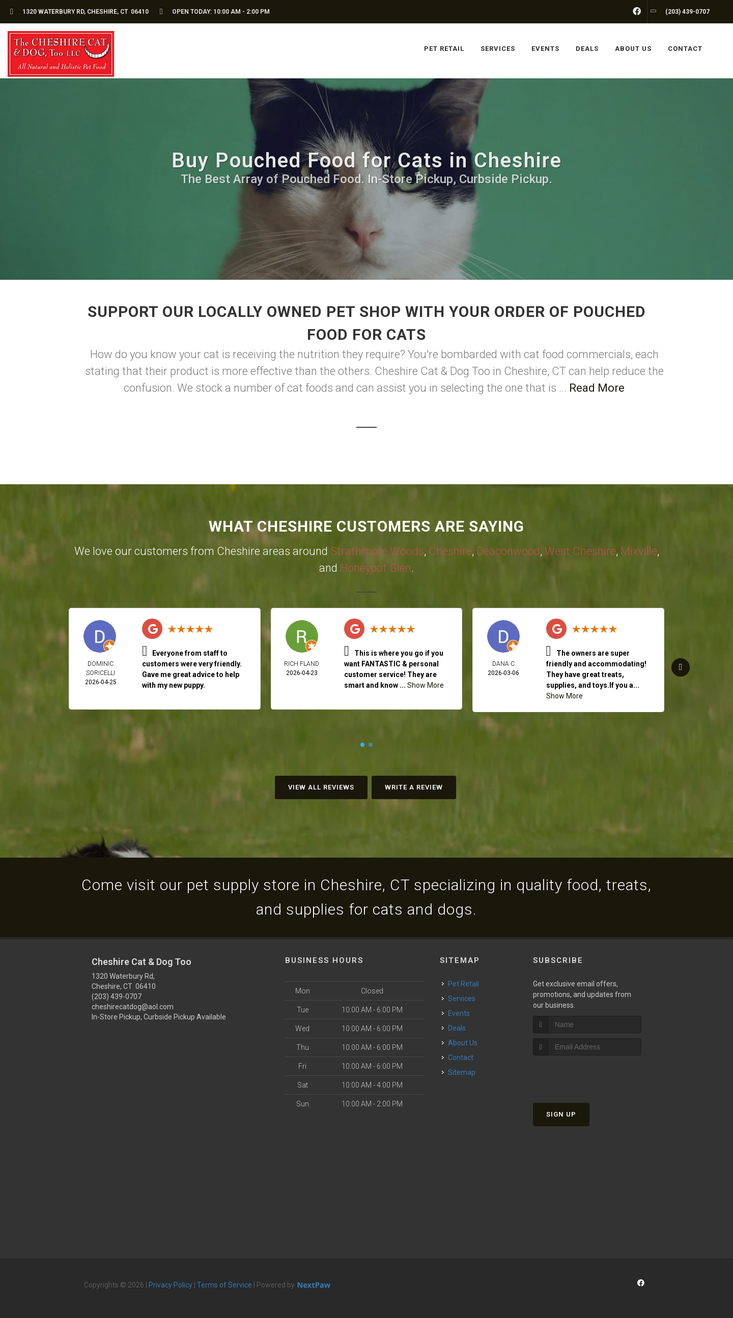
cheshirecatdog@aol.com (133, 1007)
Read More (597, 388)
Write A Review (414, 787)
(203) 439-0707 (117, 996)
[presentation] (587, 1075)
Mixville (639, 551)
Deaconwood (508, 551)
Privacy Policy (170, 1285)
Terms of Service (224, 1285)
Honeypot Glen (375, 568)
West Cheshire (580, 551)
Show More (425, 685)
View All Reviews (321, 787)
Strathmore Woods (377, 551)
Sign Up (561, 1114)
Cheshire (450, 551)
